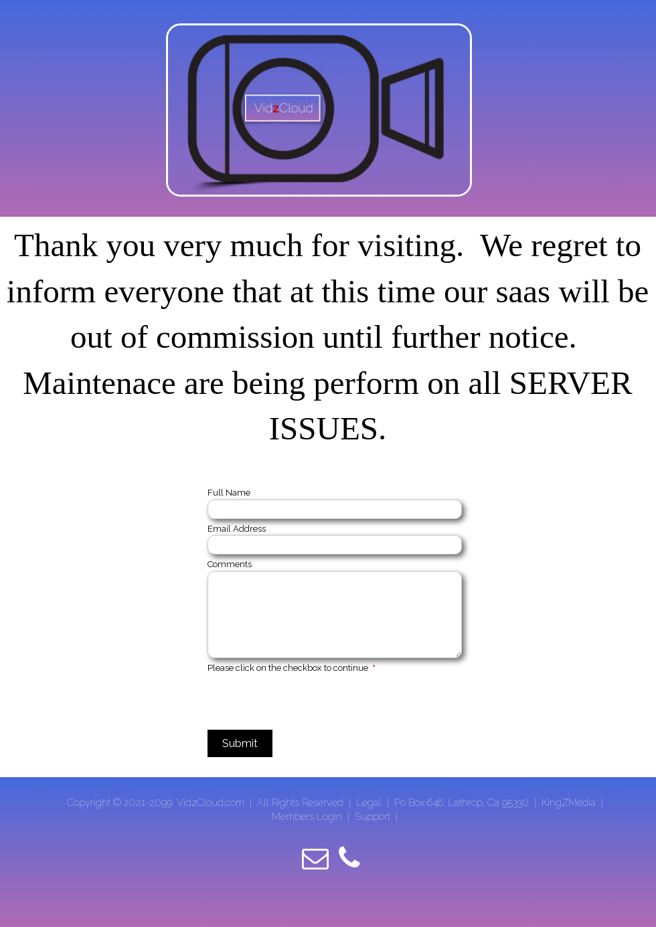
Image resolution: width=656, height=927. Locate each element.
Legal (370, 803)
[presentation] (309, 700)
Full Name (229, 493)
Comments (230, 564)
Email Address (237, 529)
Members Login (307, 817)
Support (372, 817)
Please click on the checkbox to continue (292, 668)
